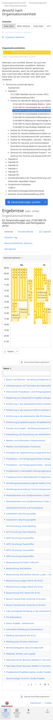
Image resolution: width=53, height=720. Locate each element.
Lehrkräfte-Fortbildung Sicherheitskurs (24, 629)
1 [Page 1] (28, 684)
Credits (48, 703)
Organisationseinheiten (13, 48)
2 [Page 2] (31, 684)
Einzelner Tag (10, 237)
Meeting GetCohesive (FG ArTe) (21, 635)
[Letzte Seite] (40, 684)
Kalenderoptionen (12, 257)
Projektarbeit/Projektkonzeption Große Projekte (28, 672)
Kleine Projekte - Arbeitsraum (20, 623)
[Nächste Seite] (36, 684)
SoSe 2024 (9, 26)
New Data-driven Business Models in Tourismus (29, 660)
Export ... (11, 351)
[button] (13, 300)
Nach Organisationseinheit (15, 5)
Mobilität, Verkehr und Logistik (20, 653)
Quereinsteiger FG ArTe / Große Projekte (25, 678)
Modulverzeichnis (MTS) (16, 713)
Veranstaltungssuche (38, 3)
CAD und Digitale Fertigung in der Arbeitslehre (28, 611)
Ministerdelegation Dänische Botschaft (24, 647)
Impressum (35, 703)
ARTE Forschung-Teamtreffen (20, 538)
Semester (6, 21)
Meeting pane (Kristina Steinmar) (22, 641)
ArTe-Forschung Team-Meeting (21, 526)
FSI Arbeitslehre (13, 617)
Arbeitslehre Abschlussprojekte (21, 513)
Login (47, 711)
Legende (45, 231)
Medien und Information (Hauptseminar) (25, 440)
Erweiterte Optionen (13, 37)
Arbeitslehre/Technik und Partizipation (24, 507)
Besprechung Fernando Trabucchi (22, 562)
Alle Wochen (10, 249)
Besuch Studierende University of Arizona (26, 599)
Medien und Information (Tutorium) (23, 446)
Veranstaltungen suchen (24, 202)
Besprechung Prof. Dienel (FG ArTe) (23, 592)
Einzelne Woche (25, 231)
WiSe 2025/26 (23, 26)
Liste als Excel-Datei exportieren (35, 362)
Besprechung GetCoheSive (18, 568)
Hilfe (28, 711)
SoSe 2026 (38, 26)
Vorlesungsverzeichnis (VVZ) (14, 3)
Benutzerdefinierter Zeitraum (18, 243)
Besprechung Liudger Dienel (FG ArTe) (24, 580)
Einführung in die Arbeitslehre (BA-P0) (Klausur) (29, 416)
